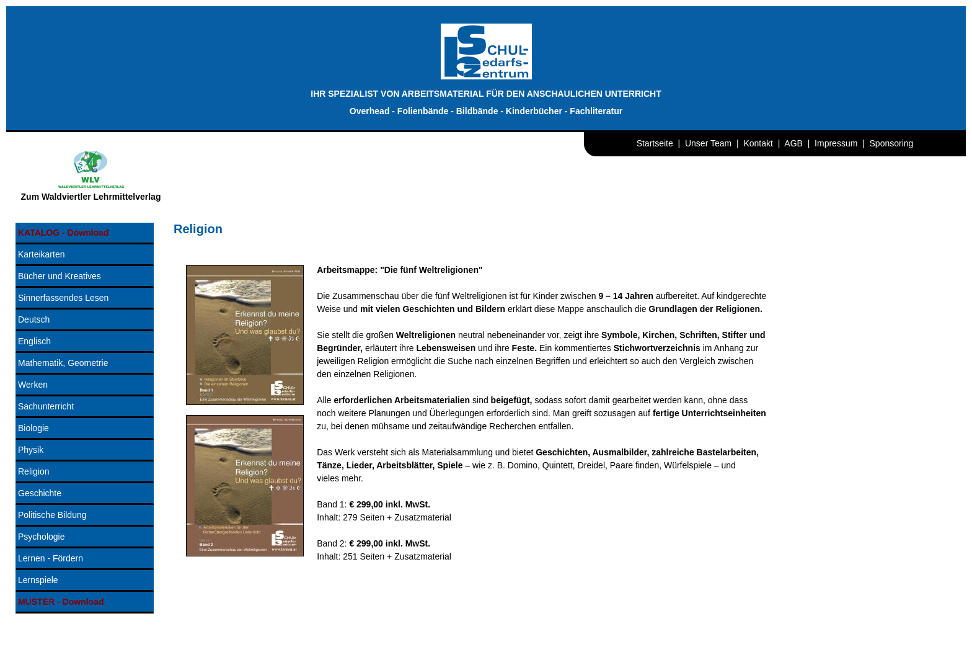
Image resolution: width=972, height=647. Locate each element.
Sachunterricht (46, 406)
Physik (30, 450)
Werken (33, 385)
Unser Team (708, 143)
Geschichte (39, 493)
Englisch (34, 341)
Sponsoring (892, 143)
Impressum (836, 143)
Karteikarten (41, 254)
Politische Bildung (52, 515)
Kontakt (757, 143)
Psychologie (41, 537)
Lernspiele (38, 580)
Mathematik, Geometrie (63, 363)
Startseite (655, 143)
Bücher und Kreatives (59, 276)
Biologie (33, 428)
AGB (793, 143)
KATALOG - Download (63, 233)
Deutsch (34, 319)
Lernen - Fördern (50, 558)
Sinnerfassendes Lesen (63, 298)
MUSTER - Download (61, 602)
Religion (34, 471)
